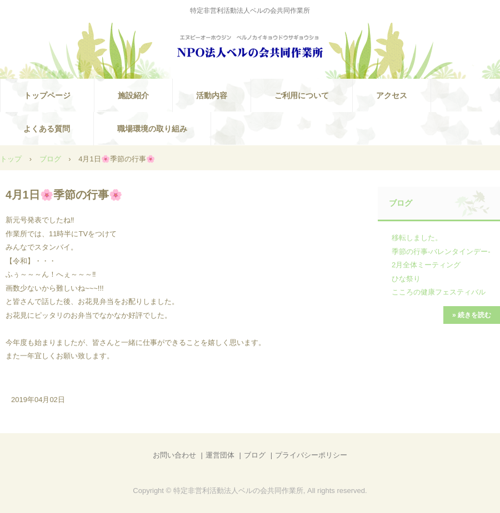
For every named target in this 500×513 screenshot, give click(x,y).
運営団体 (220, 455)
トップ (11, 159)
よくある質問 (46, 128)
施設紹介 (133, 95)
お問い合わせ (174, 455)
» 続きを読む (471, 315)
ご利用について (301, 95)
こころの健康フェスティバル (439, 292)
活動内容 (211, 95)
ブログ (50, 159)
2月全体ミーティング (426, 265)
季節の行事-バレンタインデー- (441, 251)
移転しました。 (417, 237)
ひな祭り (406, 279)
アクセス (391, 95)
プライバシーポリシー (311, 455)
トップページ (47, 95)
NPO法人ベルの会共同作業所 (250, 47)
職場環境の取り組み (152, 128)
